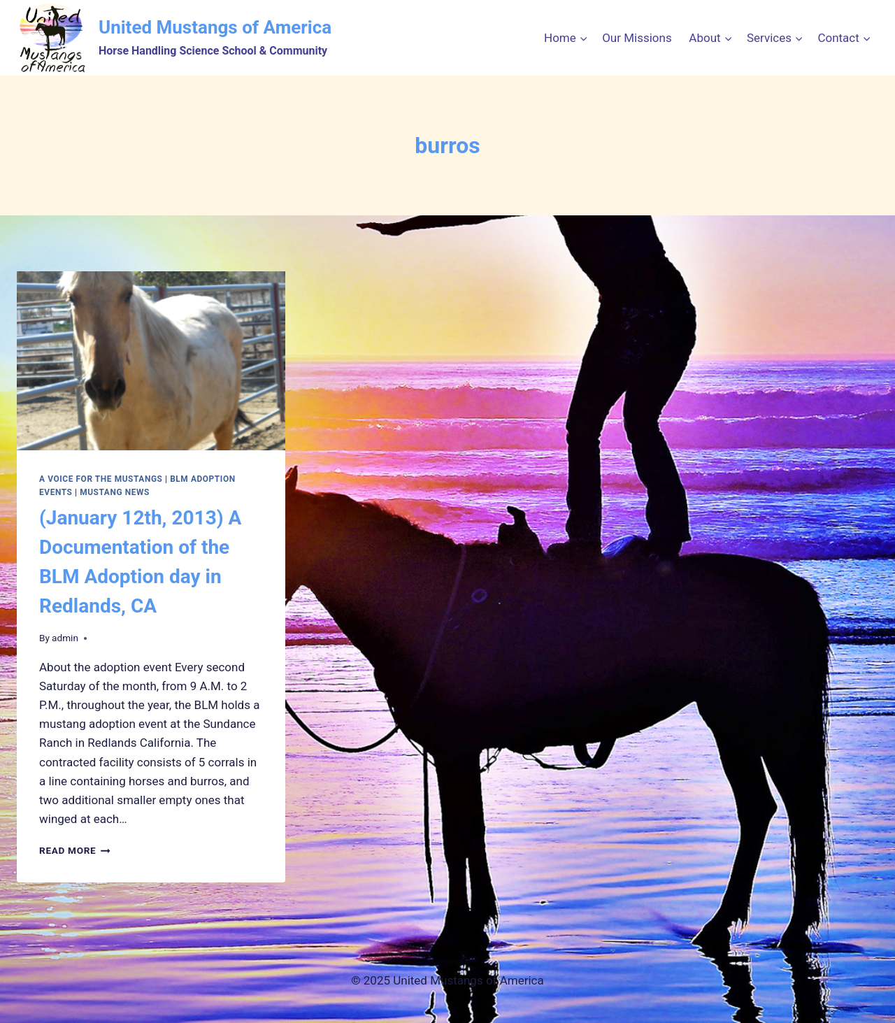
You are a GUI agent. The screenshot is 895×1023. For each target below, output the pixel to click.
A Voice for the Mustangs (101, 479)
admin (65, 637)
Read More (74, 850)
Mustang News (115, 492)
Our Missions (637, 38)
